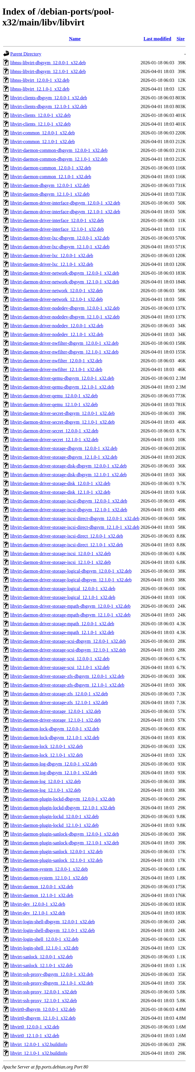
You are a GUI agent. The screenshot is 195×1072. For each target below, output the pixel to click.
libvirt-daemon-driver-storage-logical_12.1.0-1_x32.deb (62, 597)
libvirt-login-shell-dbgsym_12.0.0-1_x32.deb (52, 921)
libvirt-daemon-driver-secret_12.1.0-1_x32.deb (54, 439)
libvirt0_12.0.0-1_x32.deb (34, 1026)
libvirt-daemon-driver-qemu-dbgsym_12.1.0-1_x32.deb (62, 387)
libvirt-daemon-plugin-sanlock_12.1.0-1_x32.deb (56, 860)
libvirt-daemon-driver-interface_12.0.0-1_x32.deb (57, 220)
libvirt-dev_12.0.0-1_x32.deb (37, 904)
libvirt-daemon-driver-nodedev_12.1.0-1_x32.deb (56, 334)
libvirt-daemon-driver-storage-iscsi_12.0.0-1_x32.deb (60, 553)
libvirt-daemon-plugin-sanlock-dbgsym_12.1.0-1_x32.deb (64, 842)
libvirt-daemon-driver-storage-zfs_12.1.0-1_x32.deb (59, 702)
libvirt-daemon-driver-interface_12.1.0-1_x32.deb (57, 229)
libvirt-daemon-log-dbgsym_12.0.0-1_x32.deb (53, 763)
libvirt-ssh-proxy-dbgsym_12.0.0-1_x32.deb (51, 974)
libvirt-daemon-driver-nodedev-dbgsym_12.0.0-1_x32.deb (65, 308)
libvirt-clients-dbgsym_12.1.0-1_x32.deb (48, 106)
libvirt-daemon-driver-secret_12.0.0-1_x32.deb (54, 430)
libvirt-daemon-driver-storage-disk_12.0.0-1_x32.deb (60, 483)
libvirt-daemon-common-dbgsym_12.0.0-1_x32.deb (59, 150)
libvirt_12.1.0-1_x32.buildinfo (38, 1053)
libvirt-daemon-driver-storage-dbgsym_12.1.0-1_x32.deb (63, 457)
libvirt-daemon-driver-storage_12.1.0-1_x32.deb (55, 720)
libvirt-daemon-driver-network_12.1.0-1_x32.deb (56, 299)
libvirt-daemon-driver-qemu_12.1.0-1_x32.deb (54, 404)
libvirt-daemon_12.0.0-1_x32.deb (41, 886)
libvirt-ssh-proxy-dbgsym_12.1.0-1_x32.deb (51, 983)
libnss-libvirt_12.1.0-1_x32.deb (39, 88)
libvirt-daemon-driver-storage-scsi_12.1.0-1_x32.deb (60, 667)
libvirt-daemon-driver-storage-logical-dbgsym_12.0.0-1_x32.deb (71, 571)
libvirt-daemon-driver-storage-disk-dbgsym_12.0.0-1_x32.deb (68, 465)
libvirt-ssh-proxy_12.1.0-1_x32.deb (43, 1000)
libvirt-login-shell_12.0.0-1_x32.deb (44, 939)
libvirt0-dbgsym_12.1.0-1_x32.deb (43, 1018)
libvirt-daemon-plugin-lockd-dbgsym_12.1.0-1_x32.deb (62, 807)
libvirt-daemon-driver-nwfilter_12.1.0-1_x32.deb (56, 369)
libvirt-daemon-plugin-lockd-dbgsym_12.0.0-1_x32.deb (62, 798)
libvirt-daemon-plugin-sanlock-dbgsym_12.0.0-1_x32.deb (64, 834)
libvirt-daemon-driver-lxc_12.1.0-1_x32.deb (51, 264)
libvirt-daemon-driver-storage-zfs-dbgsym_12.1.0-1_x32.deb (67, 685)
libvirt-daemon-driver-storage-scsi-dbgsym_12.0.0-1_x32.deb (68, 641)
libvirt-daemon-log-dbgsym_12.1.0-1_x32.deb (53, 772)
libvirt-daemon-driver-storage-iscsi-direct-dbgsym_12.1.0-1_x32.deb (74, 527)
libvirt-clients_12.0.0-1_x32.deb (40, 115)
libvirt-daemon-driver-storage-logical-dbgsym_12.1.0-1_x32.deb (71, 579)
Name (75, 38)
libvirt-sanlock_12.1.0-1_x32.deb (41, 965)
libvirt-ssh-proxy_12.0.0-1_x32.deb (43, 991)
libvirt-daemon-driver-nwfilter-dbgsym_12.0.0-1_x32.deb (64, 343)
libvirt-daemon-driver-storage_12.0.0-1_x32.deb (55, 711)
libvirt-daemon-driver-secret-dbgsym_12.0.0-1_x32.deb (62, 413)
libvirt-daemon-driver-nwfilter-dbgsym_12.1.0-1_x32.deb (64, 351)
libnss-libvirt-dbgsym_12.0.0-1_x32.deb (48, 62)
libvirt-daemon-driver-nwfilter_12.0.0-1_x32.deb (56, 360)
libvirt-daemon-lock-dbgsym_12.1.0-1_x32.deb (54, 737)
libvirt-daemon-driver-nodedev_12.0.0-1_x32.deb (56, 325)
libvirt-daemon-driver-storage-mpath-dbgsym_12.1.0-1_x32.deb (70, 614)
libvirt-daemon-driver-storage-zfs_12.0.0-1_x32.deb (59, 693)
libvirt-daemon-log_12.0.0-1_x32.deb (45, 781)
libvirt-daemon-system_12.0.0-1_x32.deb (49, 869)
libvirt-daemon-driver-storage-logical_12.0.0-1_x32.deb (62, 588)
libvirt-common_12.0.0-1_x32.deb (42, 132)
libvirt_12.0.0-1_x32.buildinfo (38, 1044)
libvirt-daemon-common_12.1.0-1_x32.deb (50, 176)
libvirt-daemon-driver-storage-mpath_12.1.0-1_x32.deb (62, 632)
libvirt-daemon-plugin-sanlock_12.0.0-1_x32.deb (56, 851)
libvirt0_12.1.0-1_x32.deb (34, 1035)
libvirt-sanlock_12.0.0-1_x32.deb (41, 956)
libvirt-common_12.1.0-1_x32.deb (42, 141)
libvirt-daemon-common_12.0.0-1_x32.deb (50, 167)
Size (181, 38)
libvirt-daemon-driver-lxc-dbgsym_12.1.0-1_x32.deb (60, 246)
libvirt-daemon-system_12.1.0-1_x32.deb (49, 877)
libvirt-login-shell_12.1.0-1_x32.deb (44, 947)
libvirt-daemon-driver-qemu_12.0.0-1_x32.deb (54, 395)
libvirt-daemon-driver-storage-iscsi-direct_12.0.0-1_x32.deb (66, 536)
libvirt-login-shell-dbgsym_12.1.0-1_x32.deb (52, 930)
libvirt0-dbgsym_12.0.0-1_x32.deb (43, 1009)
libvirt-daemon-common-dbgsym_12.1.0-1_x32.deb (59, 159)
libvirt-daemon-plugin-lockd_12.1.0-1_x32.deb (54, 825)
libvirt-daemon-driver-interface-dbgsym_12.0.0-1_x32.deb (65, 202)
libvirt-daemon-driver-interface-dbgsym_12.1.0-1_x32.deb (65, 211)
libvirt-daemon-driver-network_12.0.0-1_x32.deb (56, 290)
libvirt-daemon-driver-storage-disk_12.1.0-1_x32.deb (60, 492)
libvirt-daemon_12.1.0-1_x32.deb (41, 895)
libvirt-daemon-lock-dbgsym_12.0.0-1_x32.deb (54, 728)
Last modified (157, 38)
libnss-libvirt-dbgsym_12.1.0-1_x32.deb (48, 71)
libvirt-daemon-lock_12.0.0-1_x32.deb (46, 746)
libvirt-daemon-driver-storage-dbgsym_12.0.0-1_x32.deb (63, 448)
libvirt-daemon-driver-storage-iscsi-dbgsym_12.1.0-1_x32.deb (68, 509)
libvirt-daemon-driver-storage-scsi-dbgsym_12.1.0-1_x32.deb (68, 649)
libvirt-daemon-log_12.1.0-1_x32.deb (45, 790)
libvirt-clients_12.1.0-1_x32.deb (40, 124)
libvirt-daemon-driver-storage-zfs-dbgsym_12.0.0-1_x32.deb (67, 676)
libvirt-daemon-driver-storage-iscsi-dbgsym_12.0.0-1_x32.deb (68, 500)
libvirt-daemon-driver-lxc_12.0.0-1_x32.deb (51, 255)
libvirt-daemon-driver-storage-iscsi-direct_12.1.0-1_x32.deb (66, 544)
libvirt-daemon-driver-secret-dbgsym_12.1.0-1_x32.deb (62, 422)
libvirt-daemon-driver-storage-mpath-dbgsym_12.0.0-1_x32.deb (70, 606)
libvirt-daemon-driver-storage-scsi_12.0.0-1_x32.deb (60, 658)
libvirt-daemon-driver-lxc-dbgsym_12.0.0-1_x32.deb (60, 237)
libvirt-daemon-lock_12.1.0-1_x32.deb (46, 755)
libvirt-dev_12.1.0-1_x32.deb (37, 912)
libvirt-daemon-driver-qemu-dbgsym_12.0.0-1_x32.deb (62, 378)
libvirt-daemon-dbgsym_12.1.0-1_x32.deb (50, 194)
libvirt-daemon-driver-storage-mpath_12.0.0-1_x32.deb (62, 623)
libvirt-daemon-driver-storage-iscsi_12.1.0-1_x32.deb (60, 562)
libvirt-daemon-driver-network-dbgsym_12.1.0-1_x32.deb (64, 281)
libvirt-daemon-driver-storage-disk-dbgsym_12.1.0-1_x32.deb (68, 474)
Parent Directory (25, 53)
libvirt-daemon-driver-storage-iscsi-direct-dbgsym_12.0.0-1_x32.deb (74, 518)
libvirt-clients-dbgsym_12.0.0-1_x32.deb (48, 97)
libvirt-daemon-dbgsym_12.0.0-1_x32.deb (50, 185)
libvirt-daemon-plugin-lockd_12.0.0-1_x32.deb (54, 816)
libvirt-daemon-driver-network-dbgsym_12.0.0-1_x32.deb (64, 273)
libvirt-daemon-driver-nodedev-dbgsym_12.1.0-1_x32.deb (65, 316)
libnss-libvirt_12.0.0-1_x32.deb (39, 80)
